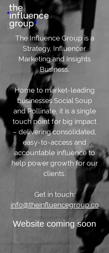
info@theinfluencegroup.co (54, 205)
